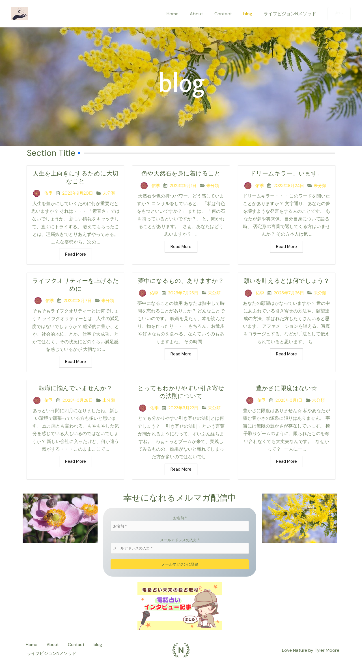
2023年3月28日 (78, 402)
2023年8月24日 (288, 186)
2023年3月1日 (288, 402)
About (204, 14)
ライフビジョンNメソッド (291, 14)
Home (183, 14)
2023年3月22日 (183, 410)
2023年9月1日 (183, 186)
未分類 (109, 194)
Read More (75, 255)
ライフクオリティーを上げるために (75, 285)
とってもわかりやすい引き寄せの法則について (181, 394)
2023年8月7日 (78, 302)
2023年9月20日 (77, 194)
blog (251, 14)
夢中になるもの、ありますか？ (180, 285)
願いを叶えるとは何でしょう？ (286, 285)
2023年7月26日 (183, 302)
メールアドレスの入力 (179, 541)
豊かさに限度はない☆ (286, 390)
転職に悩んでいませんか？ (75, 390)
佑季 (48, 194)
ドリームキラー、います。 (286, 174)
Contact (229, 14)
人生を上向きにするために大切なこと (75, 178)
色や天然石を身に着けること (180, 174)
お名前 (180, 519)
